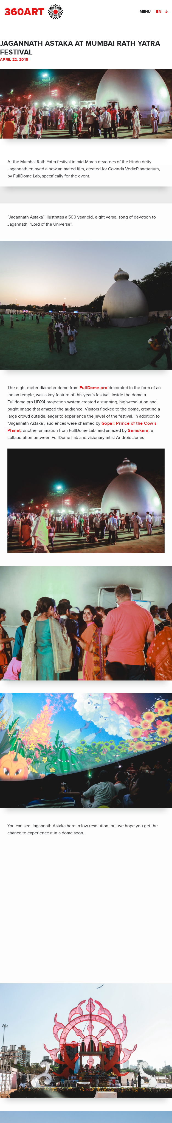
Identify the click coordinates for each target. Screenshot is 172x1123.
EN (158, 11)
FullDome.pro (94, 387)
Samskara (138, 430)
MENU (145, 11)
